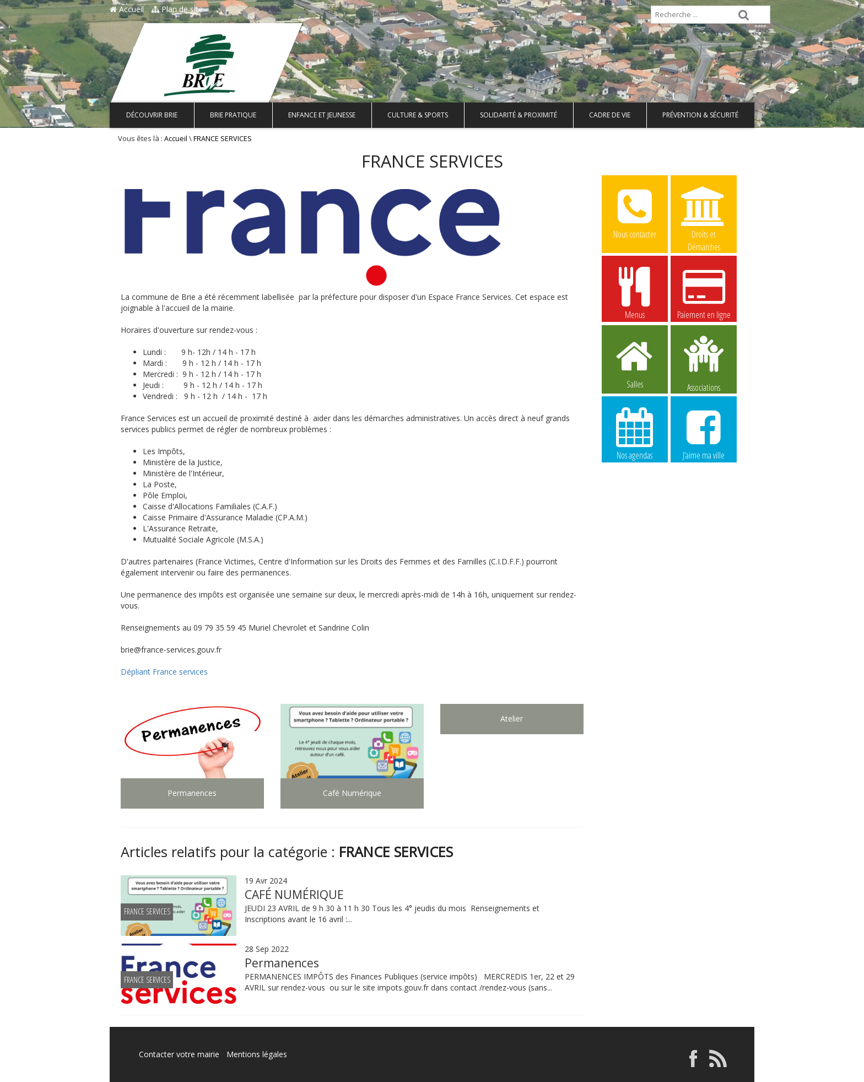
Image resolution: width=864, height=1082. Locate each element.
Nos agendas (634, 433)
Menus (634, 293)
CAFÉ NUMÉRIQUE (294, 894)
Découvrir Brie (151, 115)
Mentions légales (256, 1054)
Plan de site (177, 9)
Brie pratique (233, 115)
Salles (634, 362)
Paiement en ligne (703, 293)
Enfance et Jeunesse (321, 115)
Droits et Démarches (703, 212)
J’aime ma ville (703, 433)
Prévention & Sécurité (700, 115)
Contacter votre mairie (179, 1054)
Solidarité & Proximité (518, 115)
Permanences (282, 963)
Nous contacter (634, 212)
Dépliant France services (164, 671)
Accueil (127, 9)
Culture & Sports (417, 115)
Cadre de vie (609, 115)
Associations (703, 362)
